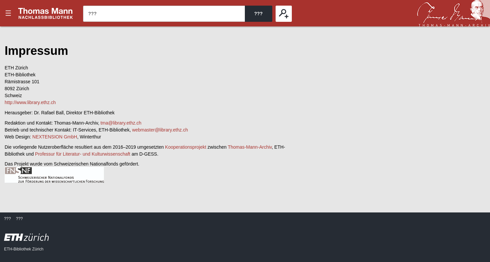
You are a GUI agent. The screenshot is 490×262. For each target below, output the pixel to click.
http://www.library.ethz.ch (30, 102)
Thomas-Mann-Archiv (250, 147)
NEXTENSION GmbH (54, 136)
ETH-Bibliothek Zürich (23, 249)
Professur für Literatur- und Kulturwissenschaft (82, 154)
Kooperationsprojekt (185, 147)
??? (46, 13)
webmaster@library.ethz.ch (160, 129)
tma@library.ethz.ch (121, 123)
